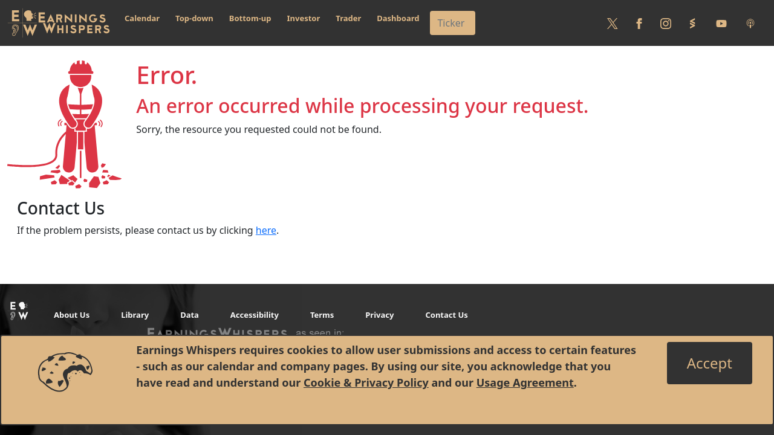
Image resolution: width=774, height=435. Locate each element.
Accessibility (254, 314)
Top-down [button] (194, 18)
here (266, 230)
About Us (71, 314)
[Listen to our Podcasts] (750, 23)
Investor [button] (303, 18)
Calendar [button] (142, 18)
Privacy (379, 314)
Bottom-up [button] (250, 18)
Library (135, 314)
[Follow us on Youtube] (721, 23)
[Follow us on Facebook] (639, 23)
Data (189, 314)
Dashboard (398, 18)
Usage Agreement (525, 382)
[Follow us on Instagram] (665, 23)
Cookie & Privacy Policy (366, 382)
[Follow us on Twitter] (612, 23)
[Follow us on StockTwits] (692, 23)
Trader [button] (348, 18)
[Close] (709, 363)
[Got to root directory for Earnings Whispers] (58, 23)
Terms (322, 314)
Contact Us (446, 314)
